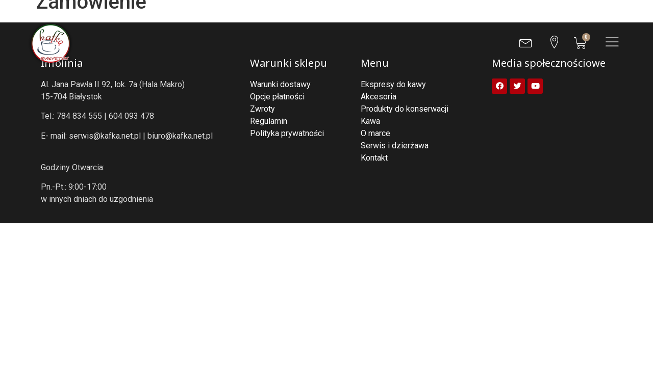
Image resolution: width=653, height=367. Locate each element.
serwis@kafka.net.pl (105, 136)
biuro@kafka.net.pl (180, 136)
